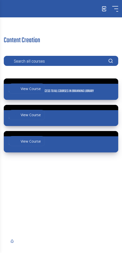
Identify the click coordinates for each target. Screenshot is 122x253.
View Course (27, 88)
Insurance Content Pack (23, 117)
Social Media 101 (18, 143)
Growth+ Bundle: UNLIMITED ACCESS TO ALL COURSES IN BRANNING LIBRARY (51, 91)
